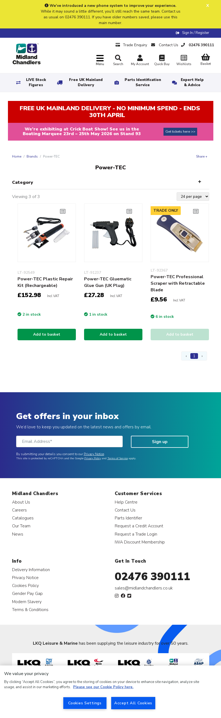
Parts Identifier (128, 518)
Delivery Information (31, 569)
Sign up (160, 442)
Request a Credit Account (139, 526)
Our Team (21, 526)
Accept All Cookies (133, 703)
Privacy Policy (92, 458)
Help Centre (126, 502)
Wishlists (184, 61)
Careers (19, 510)
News (17, 534)
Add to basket (46, 334)
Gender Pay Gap (27, 593)
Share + (201, 156)
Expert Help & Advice (192, 82)
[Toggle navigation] (100, 60)
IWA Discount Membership (140, 542)
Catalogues (23, 518)
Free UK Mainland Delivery (86, 82)
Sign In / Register (195, 32)
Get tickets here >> (180, 131)
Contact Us (125, 510)
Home (16, 156)
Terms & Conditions (30, 609)
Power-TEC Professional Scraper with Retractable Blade (178, 283)
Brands (32, 156)
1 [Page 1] (194, 356)
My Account (140, 61)
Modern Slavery (27, 601)
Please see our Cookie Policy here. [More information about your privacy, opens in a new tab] (103, 687)
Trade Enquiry (131, 45)
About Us (21, 502)
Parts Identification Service (143, 82)
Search (118, 60)
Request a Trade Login (136, 534)
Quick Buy (162, 61)
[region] (110, 691)
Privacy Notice (94, 454)
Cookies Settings (85, 703)
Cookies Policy (25, 585)
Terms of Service (117, 458)
